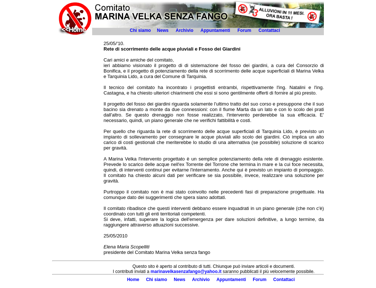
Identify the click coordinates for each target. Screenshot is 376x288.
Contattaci (269, 30)
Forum (244, 30)
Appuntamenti (215, 30)
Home (133, 279)
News (163, 30)
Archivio (184, 30)
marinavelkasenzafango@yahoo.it (186, 271)
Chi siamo (140, 30)
